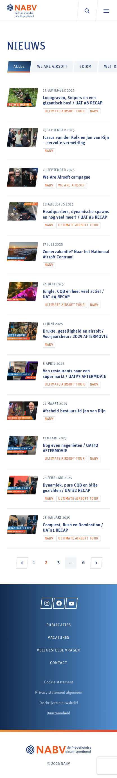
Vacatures (58, 638)
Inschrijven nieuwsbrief (58, 703)
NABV (94, 111)
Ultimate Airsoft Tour (65, 111)
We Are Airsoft (71, 185)
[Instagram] (46, 603)
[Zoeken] (87, 11)
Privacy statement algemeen (58, 693)
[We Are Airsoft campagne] (58, 181)
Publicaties (58, 625)
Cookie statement (58, 682)
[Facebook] (59, 603)
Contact (58, 663)
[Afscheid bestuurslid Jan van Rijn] (58, 415)
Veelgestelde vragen (58, 650)
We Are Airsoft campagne (66, 177)
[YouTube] (71, 603)
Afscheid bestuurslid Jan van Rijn (74, 411)
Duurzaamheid (58, 713)
